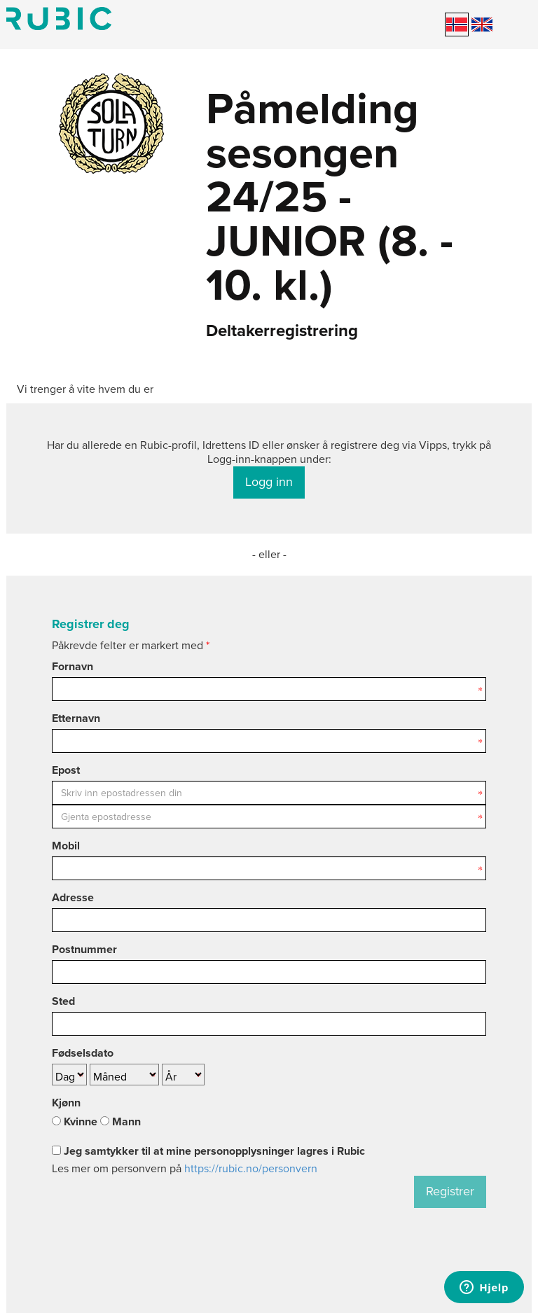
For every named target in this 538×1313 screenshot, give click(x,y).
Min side (58, 18)
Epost (66, 770)
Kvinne (74, 1122)
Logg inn (269, 481)
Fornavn (72, 667)
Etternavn (76, 718)
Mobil (66, 846)
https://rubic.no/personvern (250, 1169)
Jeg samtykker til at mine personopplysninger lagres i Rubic (208, 1151)
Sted (63, 1001)
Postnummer (84, 950)
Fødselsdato (82, 1053)
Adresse (73, 898)
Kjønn (66, 1103)
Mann (120, 1122)
